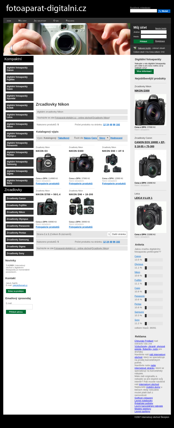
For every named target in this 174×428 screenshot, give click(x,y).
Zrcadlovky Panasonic (18, 226)
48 (111, 124)
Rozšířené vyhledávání (140, 8)
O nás (56, 20)
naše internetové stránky (145, 366)
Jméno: (137, 32)
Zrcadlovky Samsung (18, 239)
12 (104, 124)
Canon (138, 256)
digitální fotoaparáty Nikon (17, 125)
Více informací (144, 71)
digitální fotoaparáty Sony (17, 181)
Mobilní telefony (143, 408)
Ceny (94, 138)
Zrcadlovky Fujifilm (17, 205)
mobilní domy (153, 387)
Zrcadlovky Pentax (16, 233)
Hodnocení (116, 138)
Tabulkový (63, 138)
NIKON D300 (142, 90)
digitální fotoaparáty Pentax (17, 153)
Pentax (138, 304)
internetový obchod (149, 384)
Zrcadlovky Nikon (100, 117)
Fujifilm (138, 280)
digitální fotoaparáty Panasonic (17, 144)
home (9, 20)
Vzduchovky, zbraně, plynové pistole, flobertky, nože (150, 347)
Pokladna (70, 20)
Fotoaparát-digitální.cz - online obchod (73, 117)
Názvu (87, 138)
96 (114, 124)
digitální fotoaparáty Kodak (17, 106)
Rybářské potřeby (144, 403)
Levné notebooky (144, 400)
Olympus (139, 264)
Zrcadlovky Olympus (17, 219)
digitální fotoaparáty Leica (17, 115)
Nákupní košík (144, 48)
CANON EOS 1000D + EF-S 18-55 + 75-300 (150, 144)
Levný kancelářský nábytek (149, 406)
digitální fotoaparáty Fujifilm (17, 78)
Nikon (137, 272)
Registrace (160, 41)
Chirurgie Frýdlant (144, 341)
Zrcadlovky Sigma (16, 246)
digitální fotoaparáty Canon (17, 68)
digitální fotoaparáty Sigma (17, 172)
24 (107, 124)
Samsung (139, 312)
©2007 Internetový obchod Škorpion (151, 417)
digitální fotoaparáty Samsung (17, 163)
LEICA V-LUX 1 (143, 197)
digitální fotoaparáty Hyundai (17, 97)
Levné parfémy (142, 411)
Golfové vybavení (144, 398)
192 (118, 124)
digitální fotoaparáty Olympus (17, 134)
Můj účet (22, 20)
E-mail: (9, 303)
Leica (137, 193)
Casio (137, 288)
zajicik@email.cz (20, 285)
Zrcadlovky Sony (15, 253)
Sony (137, 320)
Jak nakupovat (40, 20)
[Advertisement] (61, 77)
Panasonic (140, 296)
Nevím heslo (160, 28)
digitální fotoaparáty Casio (17, 87)
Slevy (102, 138)
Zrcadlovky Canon (16, 198)
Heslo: (136, 36)
